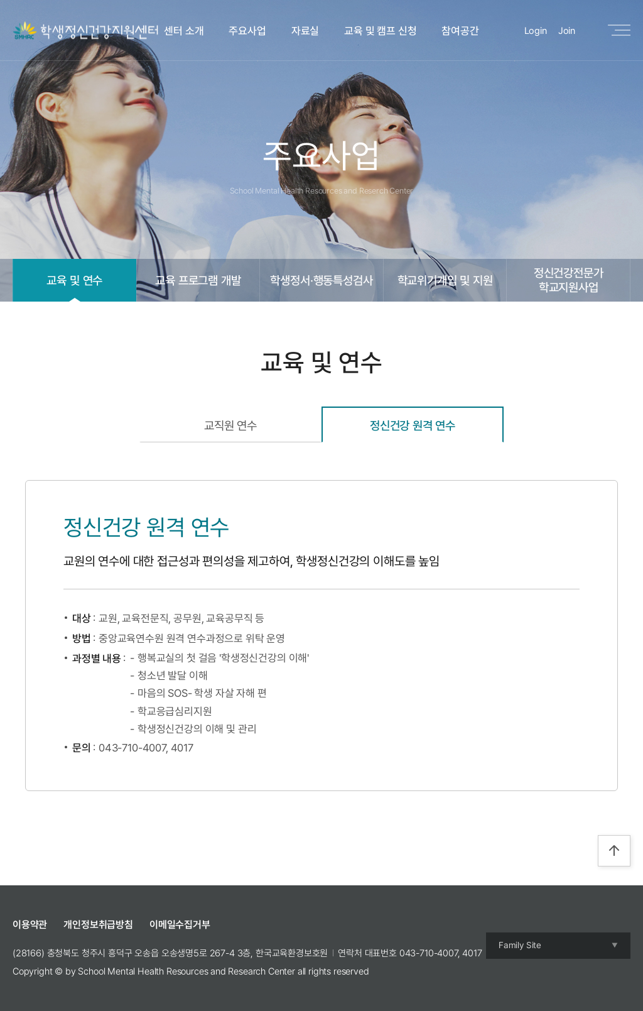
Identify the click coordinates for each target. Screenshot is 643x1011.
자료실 (305, 31)
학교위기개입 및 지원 (445, 280)
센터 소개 (183, 31)
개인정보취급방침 (98, 925)
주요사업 (247, 31)
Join (566, 30)
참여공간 (459, 31)
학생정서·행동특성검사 (321, 280)
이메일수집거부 (179, 925)
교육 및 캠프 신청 (380, 31)
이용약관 (30, 925)
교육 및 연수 (74, 280)
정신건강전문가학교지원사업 (568, 280)
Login (535, 30)
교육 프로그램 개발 (197, 280)
